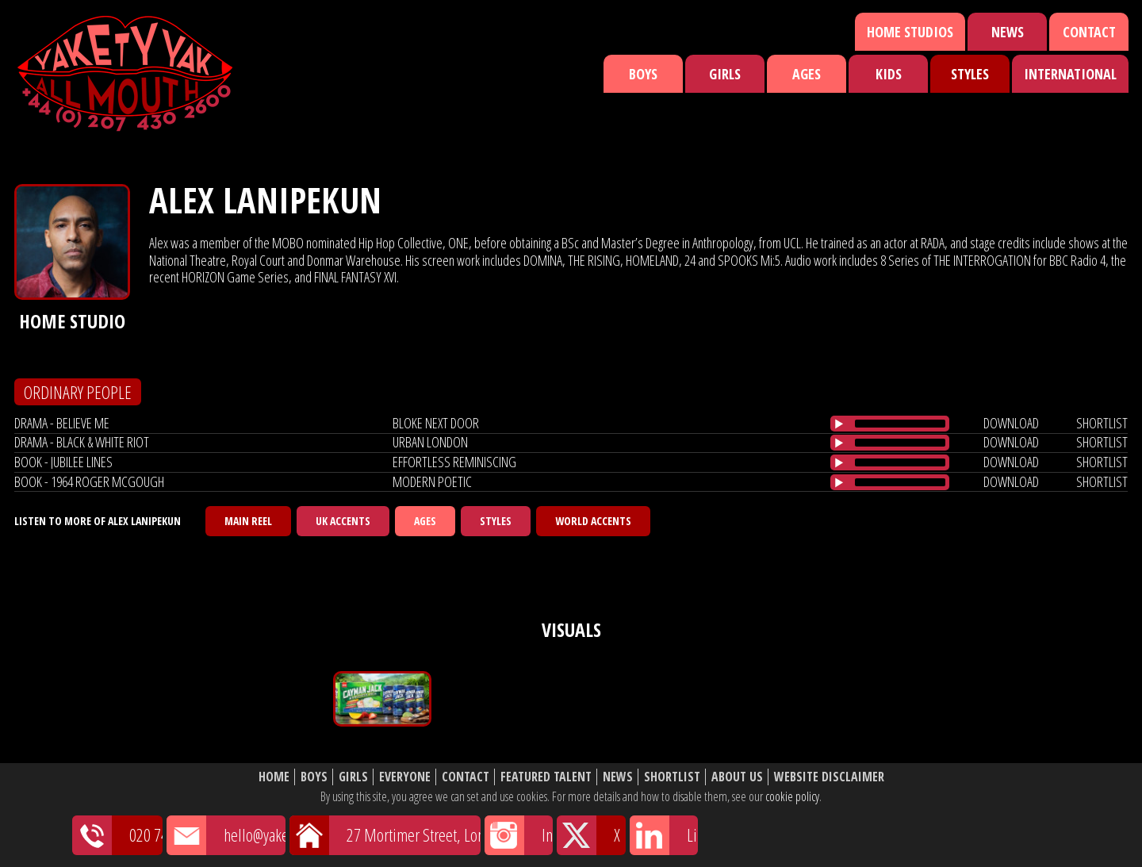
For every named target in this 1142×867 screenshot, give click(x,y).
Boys (643, 73)
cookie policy (792, 796)
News (1007, 31)
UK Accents (343, 520)
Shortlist (672, 777)
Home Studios (910, 31)
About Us (737, 777)
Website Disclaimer (829, 777)
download (1011, 422)
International (1070, 73)
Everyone (405, 777)
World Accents (593, 520)
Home (274, 777)
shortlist (1102, 422)
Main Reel (248, 520)
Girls (725, 73)
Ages (806, 73)
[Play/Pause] (839, 423)
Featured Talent (546, 777)
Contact (1089, 31)
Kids (889, 73)
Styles (970, 73)
